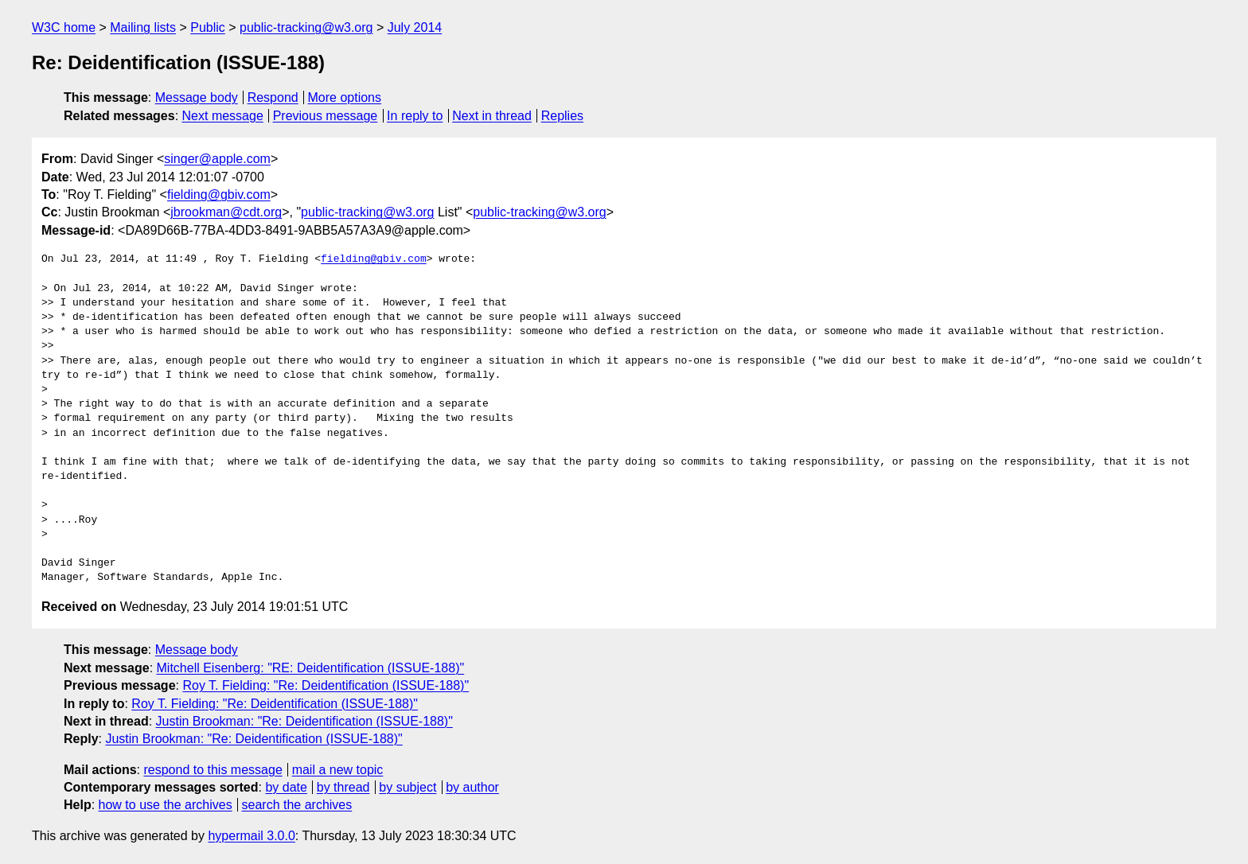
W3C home (64, 27)
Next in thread (492, 116)
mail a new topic (338, 769)
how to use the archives (165, 804)
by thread (343, 787)
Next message (222, 116)
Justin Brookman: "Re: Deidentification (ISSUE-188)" (304, 721)
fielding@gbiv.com (219, 194)
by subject (407, 787)
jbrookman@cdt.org (226, 212)
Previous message (325, 116)
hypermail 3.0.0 (251, 836)
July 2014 (415, 27)
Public (207, 27)
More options (345, 97)
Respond (273, 97)
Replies (562, 116)
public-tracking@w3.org (306, 27)
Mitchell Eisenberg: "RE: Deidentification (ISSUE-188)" (311, 668)
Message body (196, 97)
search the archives (297, 804)
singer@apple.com (217, 158)
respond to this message (212, 769)
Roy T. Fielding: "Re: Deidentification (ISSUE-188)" (325, 685)
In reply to (415, 116)
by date (285, 787)
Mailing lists (143, 27)
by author (472, 787)
